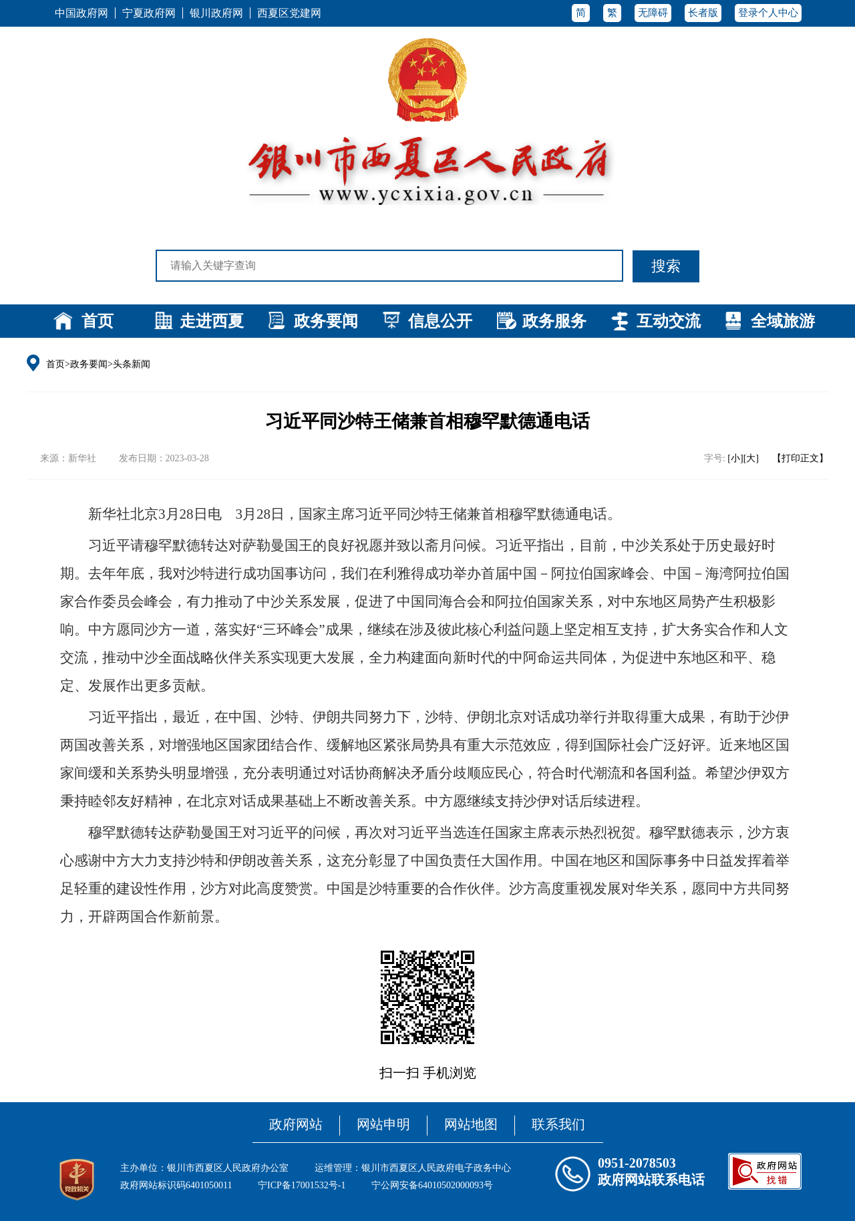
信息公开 (440, 321)
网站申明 (383, 1124)
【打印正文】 (800, 458)
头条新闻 (131, 364)
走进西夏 (212, 321)
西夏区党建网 (289, 13)
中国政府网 (81, 13)
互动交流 (669, 321)
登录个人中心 (768, 12)
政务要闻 (326, 321)
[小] (735, 458)
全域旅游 (783, 321)
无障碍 (653, 12)
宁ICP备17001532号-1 (301, 1185)
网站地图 (471, 1124)
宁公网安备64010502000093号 (432, 1185)
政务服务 (554, 321)
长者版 (703, 12)
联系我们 (558, 1124)
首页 (97, 321)
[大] (751, 458)
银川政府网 (216, 13)
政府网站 (296, 1124)
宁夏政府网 (149, 13)
